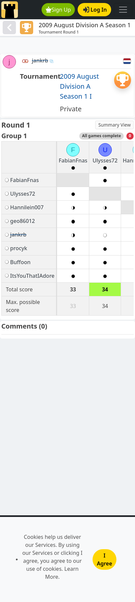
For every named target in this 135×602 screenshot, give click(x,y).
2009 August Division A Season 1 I (79, 86)
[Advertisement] (67, 45)
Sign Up (58, 9)
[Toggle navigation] (123, 9)
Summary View (114, 125)
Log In (95, 9)
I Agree (104, 559)
